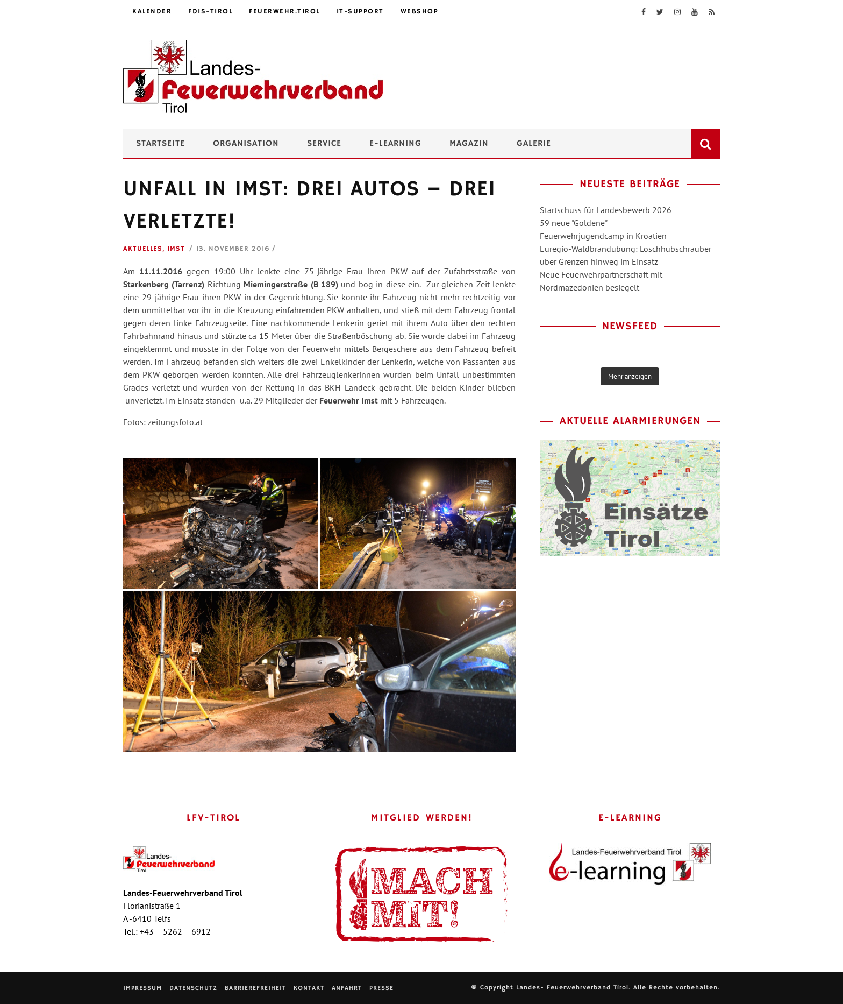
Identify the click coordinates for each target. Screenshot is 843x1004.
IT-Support (360, 11)
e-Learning (395, 143)
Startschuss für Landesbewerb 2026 (605, 209)
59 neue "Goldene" (574, 222)
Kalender (152, 11)
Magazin (469, 143)
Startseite (160, 143)
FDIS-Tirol (210, 11)
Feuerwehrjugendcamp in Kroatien (603, 235)
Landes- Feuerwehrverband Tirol (572, 988)
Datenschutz (193, 988)
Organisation (246, 143)
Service (324, 143)
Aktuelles (142, 248)
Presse (381, 988)
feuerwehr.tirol (284, 11)
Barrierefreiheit (255, 988)
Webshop (420, 11)
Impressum (142, 988)
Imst (176, 248)
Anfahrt (347, 988)
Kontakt (309, 988)
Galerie (534, 143)
